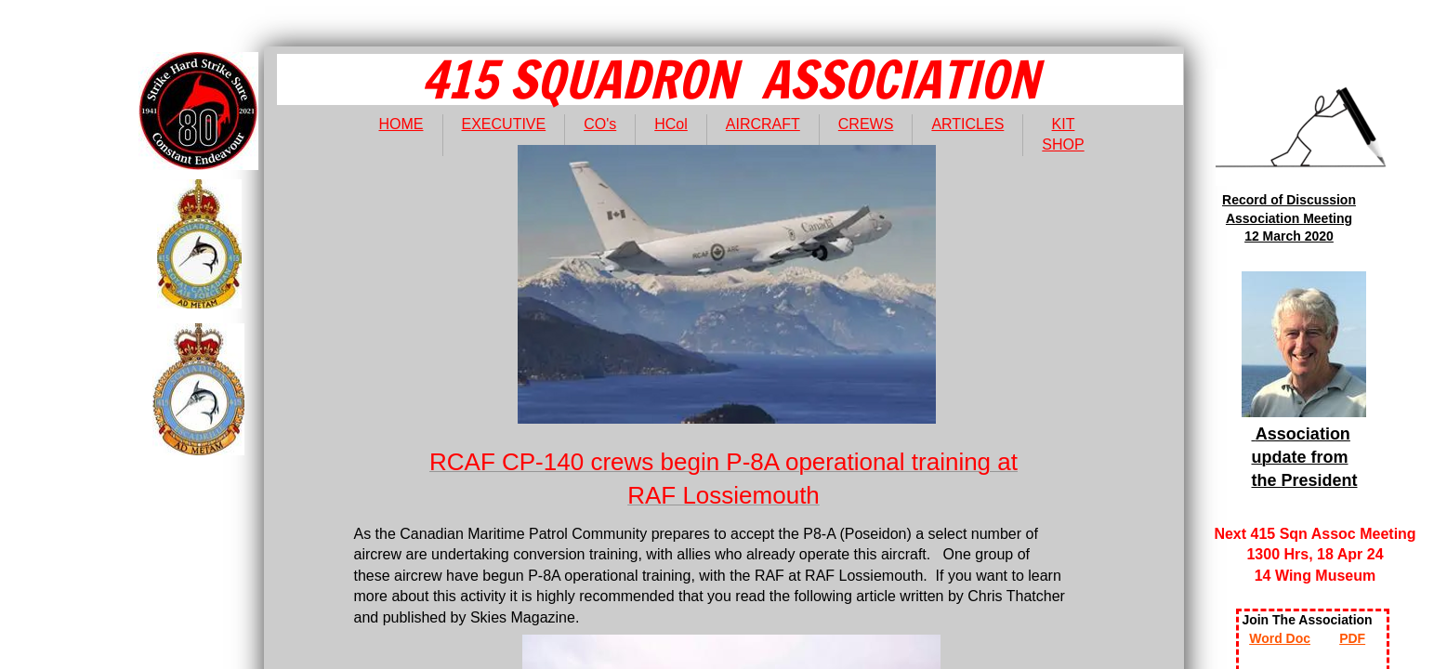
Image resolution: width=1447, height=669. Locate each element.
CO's (600, 124)
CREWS (866, 124)
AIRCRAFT (763, 124)
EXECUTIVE (504, 124)
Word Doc (1279, 638)
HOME (401, 124)
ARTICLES (967, 124)
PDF (1352, 638)
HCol (671, 124)
